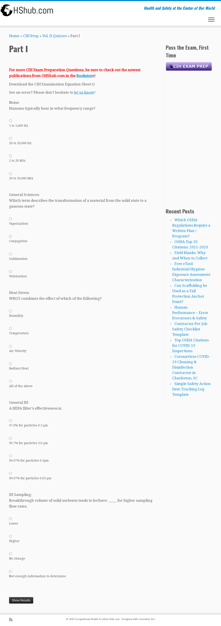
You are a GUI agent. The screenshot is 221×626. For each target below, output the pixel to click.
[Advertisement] (189, 138)
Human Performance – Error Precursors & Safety (190, 312)
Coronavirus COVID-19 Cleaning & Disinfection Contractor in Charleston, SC (191, 367)
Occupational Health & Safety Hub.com (97, 619)
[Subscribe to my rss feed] (12, 619)
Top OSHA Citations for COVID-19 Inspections (190, 345)
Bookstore (85, 76)
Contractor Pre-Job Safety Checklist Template (189, 329)
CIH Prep (31, 36)
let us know (84, 92)
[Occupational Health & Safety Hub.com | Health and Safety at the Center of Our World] (26, 10)
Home (14, 36)
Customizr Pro (147, 619)
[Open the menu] (211, 20)
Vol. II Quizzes (54, 36)
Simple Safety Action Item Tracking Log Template (191, 389)
